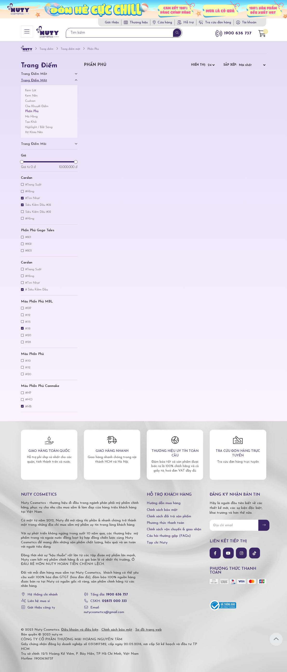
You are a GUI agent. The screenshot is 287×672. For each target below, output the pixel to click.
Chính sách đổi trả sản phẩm (169, 514)
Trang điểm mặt (34, 78)
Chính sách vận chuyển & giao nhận (174, 527)
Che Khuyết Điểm (36, 104)
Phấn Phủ (32, 109)
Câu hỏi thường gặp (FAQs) (169, 534)
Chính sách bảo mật (162, 508)
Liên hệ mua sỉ (38, 599)
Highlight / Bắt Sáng (39, 125)
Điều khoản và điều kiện (79, 627)
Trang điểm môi (33, 142)
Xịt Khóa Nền (34, 130)
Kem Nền (31, 93)
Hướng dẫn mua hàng (163, 501)
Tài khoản (249, 22)
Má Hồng (31, 114)
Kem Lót (30, 88)
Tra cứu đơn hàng (215, 22)
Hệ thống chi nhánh (42, 592)
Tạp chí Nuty (157, 540)
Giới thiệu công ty (41, 605)
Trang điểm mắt (34, 72)
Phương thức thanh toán (165, 521)
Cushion (30, 98)
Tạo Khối (31, 119)
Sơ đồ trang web (148, 627)
